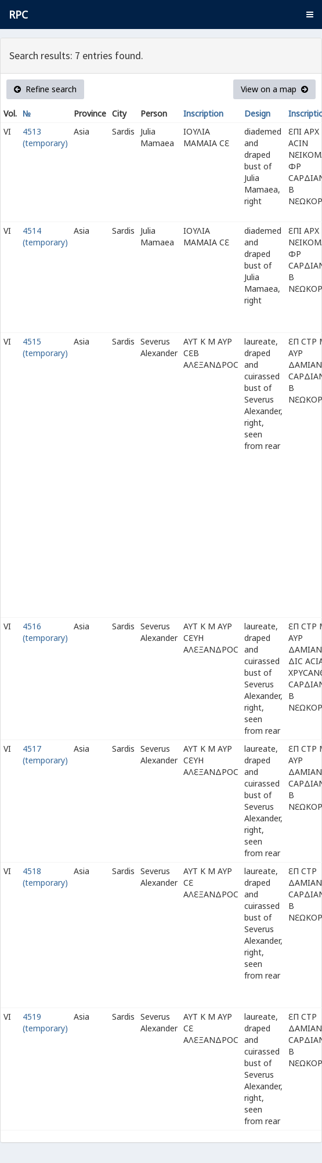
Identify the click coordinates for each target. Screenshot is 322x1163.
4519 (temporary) (45, 1022)
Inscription (203, 113)
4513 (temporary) (45, 137)
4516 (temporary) (45, 632)
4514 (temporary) (45, 236)
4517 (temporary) (45, 754)
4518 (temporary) (45, 876)
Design (257, 113)
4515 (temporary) (45, 347)
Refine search (45, 89)
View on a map (274, 89)
